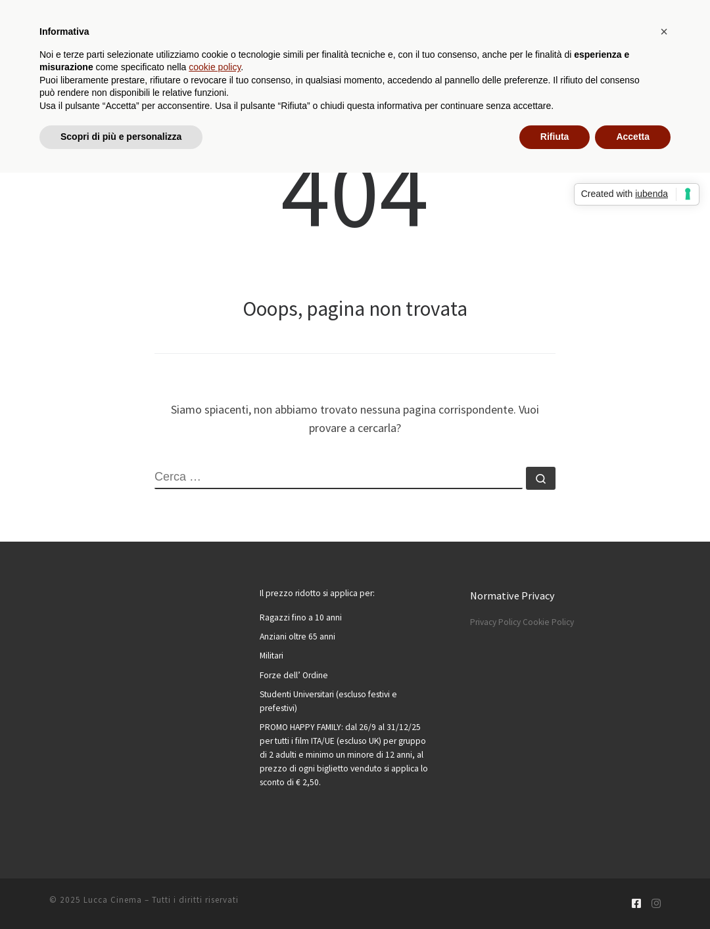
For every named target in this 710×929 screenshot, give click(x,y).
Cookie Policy (548, 622)
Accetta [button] (633, 136)
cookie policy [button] (215, 67)
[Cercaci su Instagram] (656, 904)
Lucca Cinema (112, 899)
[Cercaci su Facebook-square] (636, 904)
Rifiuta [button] (554, 136)
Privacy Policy (495, 622)
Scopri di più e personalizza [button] (120, 136)
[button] (663, 31)
